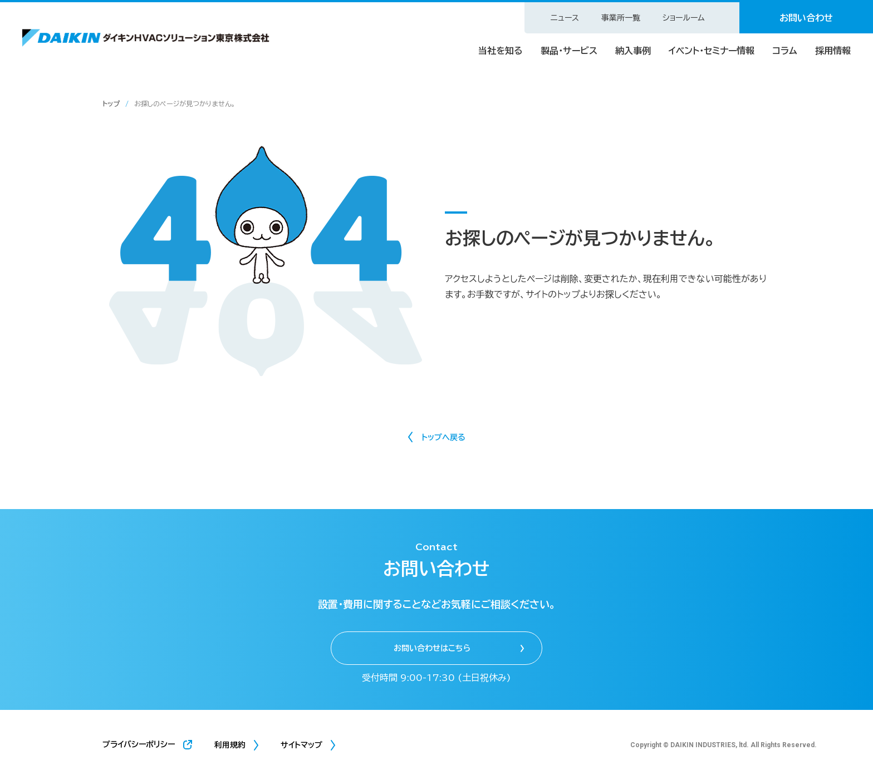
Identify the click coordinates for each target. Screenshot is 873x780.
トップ (111, 103)
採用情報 (833, 50)
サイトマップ (301, 745)
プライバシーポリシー (138, 744)
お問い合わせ (806, 17)
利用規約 (230, 745)
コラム (784, 50)
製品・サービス (569, 50)
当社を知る (500, 50)
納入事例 (633, 50)
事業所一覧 (620, 18)
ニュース (565, 18)
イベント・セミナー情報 (711, 50)
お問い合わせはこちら (432, 648)
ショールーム (684, 18)
